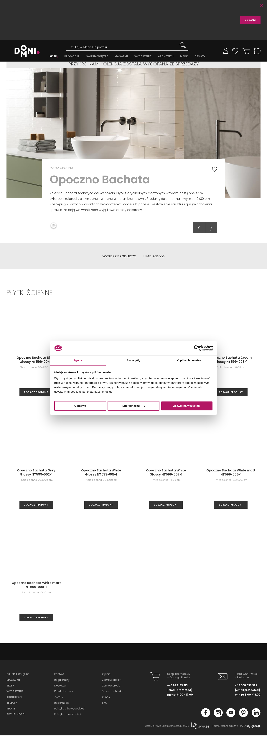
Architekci (14, 717)
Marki (10, 729)
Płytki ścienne (154, 277)
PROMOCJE (71, 56)
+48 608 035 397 (246, 706)
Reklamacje (61, 723)
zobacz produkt (36, 412)
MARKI (184, 56)
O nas (106, 717)
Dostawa (60, 706)
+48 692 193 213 (177, 706)
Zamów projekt (111, 700)
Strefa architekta (113, 712)
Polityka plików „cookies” (69, 729)
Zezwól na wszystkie (186, 405)
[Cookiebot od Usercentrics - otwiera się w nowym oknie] (196, 348)
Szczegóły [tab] (133, 360)
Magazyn (13, 700)
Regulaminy (62, 700)
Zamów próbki (111, 706)
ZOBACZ (250, 20)
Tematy (11, 723)
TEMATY (200, 56)
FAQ (104, 723)
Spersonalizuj (133, 405)
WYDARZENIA (142, 56)
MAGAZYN (121, 56)
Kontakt (59, 694)
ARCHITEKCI (166, 56)
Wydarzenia (15, 712)
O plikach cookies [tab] (189, 360)
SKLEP (53, 56)
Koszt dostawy (63, 712)
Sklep (10, 706)
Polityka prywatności (67, 735)
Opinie (106, 694)
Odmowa (80, 405)
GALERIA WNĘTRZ (97, 56)
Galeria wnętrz (17, 694)
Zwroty (58, 717)
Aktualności (15, 735)
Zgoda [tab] (78, 360)
